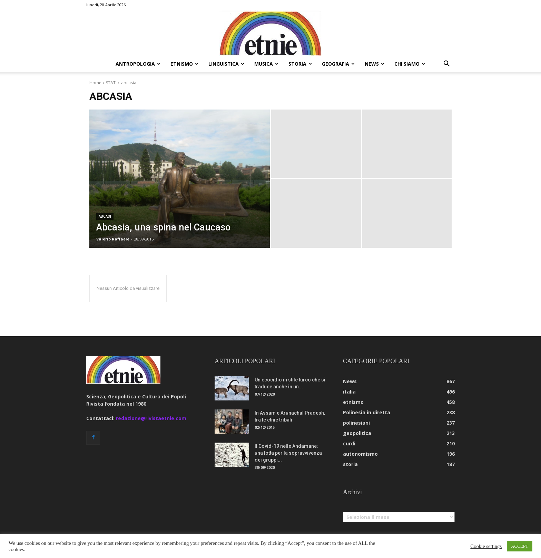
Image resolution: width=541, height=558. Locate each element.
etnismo (184, 63)
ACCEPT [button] (519, 546)
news (374, 63)
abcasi (105, 216)
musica (266, 63)
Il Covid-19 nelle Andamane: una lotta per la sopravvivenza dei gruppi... (288, 453)
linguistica (226, 63)
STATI (111, 83)
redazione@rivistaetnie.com (151, 418)
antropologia (138, 63)
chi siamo (409, 63)
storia (300, 63)
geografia (338, 63)
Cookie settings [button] (486, 546)
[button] (446, 64)
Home (95, 83)
